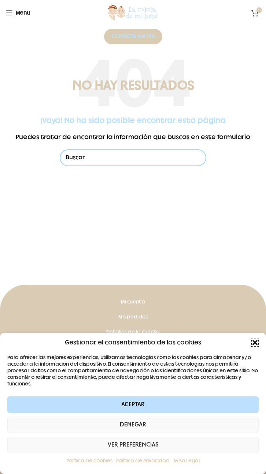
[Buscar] (133, 157)
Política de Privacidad (143, 460)
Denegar (133, 424)
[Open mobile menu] (18, 12)
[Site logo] (133, 13)
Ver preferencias (133, 444)
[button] (255, 342)
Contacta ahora (133, 36)
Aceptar (133, 404)
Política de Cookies (89, 460)
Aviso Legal (186, 460)
